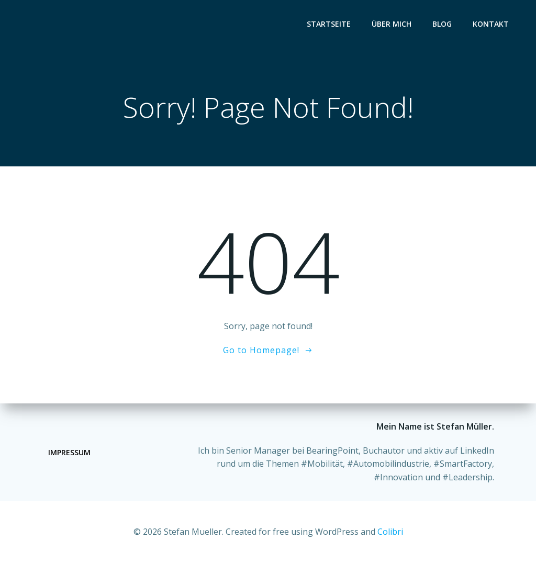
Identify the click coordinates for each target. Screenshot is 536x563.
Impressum (69, 452)
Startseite (329, 24)
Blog (442, 24)
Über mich (391, 24)
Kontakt (491, 24)
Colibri (390, 531)
